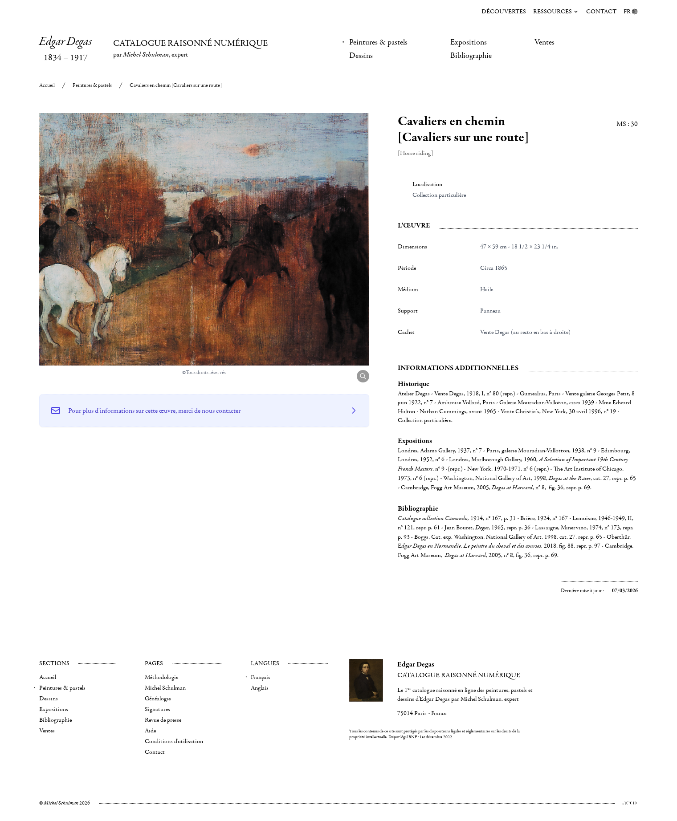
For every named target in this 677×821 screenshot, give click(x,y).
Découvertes (503, 12)
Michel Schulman (165, 688)
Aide (150, 731)
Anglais (260, 688)
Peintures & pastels (378, 42)
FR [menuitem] (631, 12)
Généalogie (158, 699)
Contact (601, 12)
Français (260, 677)
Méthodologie (161, 677)
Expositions (468, 42)
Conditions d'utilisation (174, 741)
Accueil (47, 85)
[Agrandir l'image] (363, 376)
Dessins (361, 56)
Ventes (544, 42)
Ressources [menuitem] (556, 12)
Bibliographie (471, 56)
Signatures (157, 709)
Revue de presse (163, 720)
